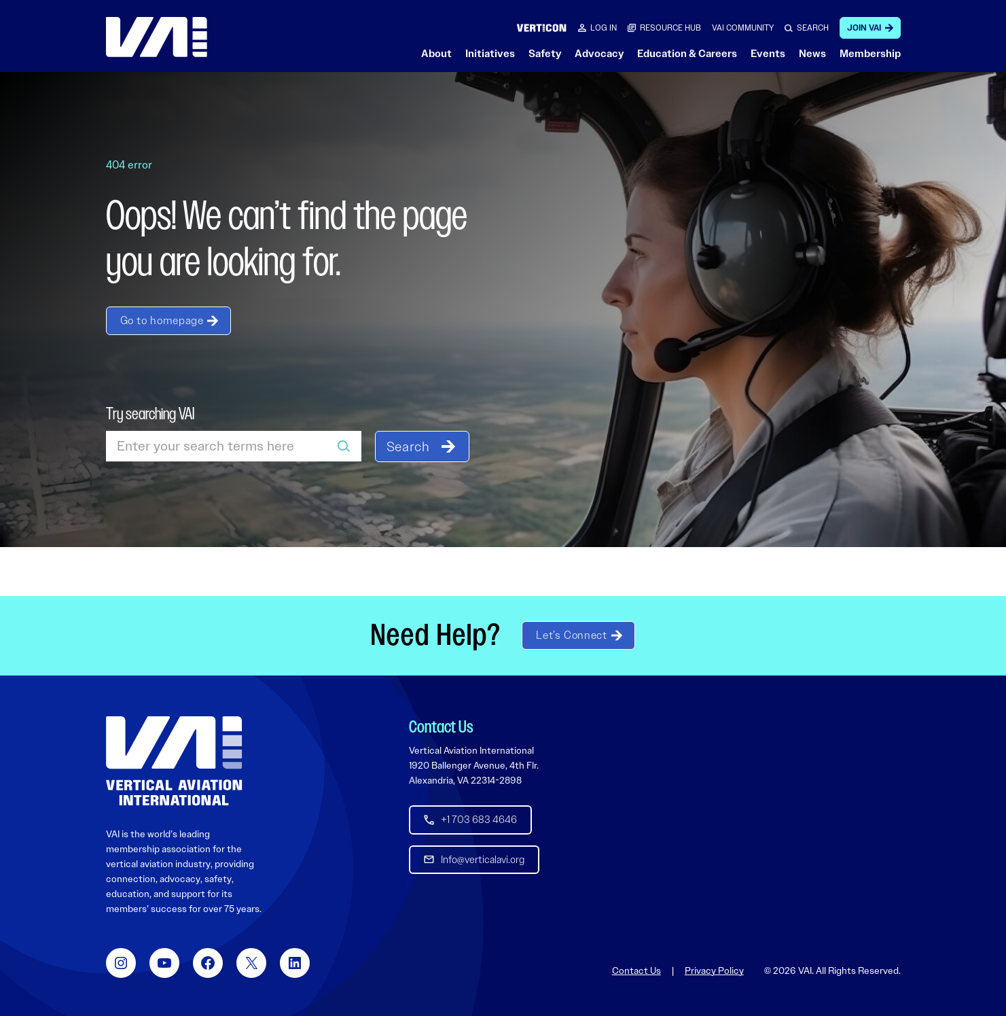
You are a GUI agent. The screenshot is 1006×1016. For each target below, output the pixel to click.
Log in (603, 27)
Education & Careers (687, 53)
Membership (870, 53)
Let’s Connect (571, 635)
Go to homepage (162, 320)
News (812, 53)
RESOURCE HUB (670, 27)
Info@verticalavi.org (482, 859)
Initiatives (490, 53)
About (436, 53)
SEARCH (813, 27)
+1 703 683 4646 (479, 819)
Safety (544, 53)
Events (768, 53)
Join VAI (864, 27)
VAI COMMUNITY (743, 27)
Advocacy (599, 53)
